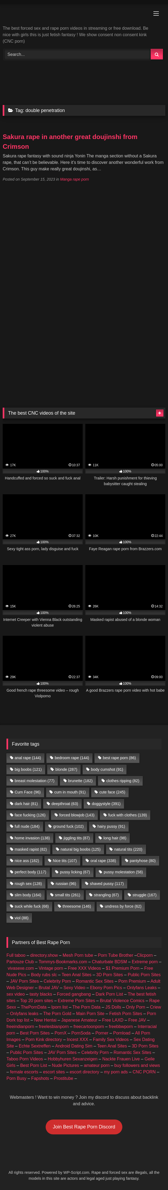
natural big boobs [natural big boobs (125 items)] (80, 849)
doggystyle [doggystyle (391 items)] (106, 804)
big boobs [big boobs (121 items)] (28, 769)
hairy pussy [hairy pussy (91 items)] (111, 826)
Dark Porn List (109, 994)
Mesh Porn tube (78, 955)
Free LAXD (112, 1020)
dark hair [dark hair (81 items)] (26, 804)
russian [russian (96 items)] (66, 883)
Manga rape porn (74, 179)
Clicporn (145, 955)
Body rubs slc (44, 974)
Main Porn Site (90, 1013)
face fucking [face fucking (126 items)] (30, 815)
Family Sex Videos (111, 1039)
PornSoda (80, 1033)
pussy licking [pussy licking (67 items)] (75, 872)
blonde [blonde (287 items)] (66, 769)
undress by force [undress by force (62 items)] (123, 906)
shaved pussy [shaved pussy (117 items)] (107, 883)
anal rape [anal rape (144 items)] (28, 758)
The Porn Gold (57, 1013)
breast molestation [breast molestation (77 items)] (34, 781)
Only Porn (135, 1007)
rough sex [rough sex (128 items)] (28, 883)
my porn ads (116, 1072)
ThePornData (33, 1007)
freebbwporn (121, 1026)
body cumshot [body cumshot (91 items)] (107, 769)
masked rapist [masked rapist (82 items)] (31, 849)
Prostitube (63, 1078)
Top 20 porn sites (36, 1000)
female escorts (24, 1072)
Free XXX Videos (84, 968)
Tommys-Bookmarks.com (63, 961)
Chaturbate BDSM (109, 961)
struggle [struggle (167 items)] (145, 895)
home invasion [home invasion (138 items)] (32, 838)
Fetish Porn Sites (125, 1013)
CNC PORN (144, 1072)
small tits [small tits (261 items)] (67, 895)
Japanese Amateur (79, 1020)
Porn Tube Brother (115, 955)
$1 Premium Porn (123, 968)
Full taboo (15, 955)
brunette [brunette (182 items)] (80, 781)
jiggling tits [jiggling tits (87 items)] (76, 838)
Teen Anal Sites (76, 974)
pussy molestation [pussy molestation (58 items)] (123, 872)
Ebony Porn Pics (106, 987)
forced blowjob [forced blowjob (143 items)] (76, 815)
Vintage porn (51, 968)
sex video (15, 994)
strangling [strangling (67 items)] (106, 895)
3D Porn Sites (109, 974)
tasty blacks (40, 994)
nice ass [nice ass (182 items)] (27, 860)
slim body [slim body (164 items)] (28, 895)
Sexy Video (74, 987)
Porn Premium (132, 981)
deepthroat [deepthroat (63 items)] (65, 804)
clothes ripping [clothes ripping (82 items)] (122, 781)
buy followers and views (137, 1065)
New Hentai (45, 1020)
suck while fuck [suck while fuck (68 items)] (32, 906)
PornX (60, 1033)
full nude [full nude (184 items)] (27, 826)
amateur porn (96, 1065)
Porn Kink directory (43, 1039)
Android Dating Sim (73, 1046)
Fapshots (40, 1078)
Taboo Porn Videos (24, 1059)
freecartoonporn (88, 1026)
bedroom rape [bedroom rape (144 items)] (72, 758)
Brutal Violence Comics (122, 1000)
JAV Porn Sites (24, 981)
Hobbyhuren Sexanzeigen (73, 1059)
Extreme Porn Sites (76, 1000)
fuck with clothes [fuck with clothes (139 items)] (127, 815)
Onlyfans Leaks (142, 987)
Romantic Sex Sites (95, 981)
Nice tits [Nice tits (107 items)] (65, 860)
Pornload (121, 1033)
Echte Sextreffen (35, 1046)
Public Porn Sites (144, 974)
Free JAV (137, 1020)
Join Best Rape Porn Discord (84, 1127)
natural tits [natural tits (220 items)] (128, 849)
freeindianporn (20, 1026)
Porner (101, 1033)
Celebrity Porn (57, 981)
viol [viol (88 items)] (21, 918)
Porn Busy (16, 1078)
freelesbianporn (54, 1026)
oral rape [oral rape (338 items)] (103, 860)
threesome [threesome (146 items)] (76, 906)
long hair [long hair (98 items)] (114, 838)
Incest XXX (77, 1039)
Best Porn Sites (35, 1033)
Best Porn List (33, 1065)
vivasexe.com (21, 968)
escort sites (54, 1072)
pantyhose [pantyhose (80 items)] (143, 860)
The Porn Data (86, 1007)
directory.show (44, 955)
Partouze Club (20, 961)
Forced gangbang (74, 994)
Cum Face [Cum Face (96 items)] (28, 792)
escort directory (84, 1072)
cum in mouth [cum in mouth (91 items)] (70, 792)
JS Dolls (113, 1007)
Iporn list (59, 1007)
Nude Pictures (65, 1065)
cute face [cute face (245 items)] (112, 792)
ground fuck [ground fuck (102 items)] (68, 826)
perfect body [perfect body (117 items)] (30, 872)
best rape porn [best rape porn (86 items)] (119, 758)
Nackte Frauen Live (121, 1059)
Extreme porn (145, 961)
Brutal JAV (49, 987)
